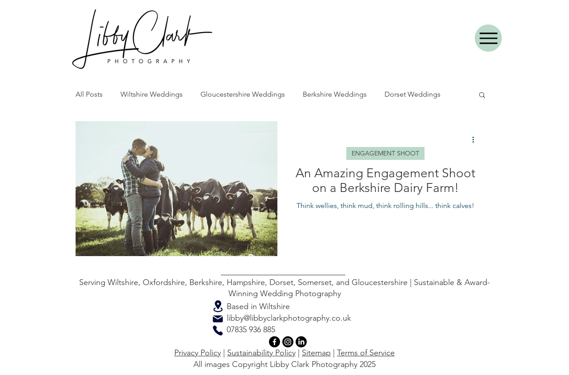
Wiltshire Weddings (151, 94)
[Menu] (488, 38)
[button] (482, 95)
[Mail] (218, 319)
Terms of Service (366, 353)
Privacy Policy (197, 353)
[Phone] (218, 330)
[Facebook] (274, 341)
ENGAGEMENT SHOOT (385, 153)
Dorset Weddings (413, 94)
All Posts (89, 94)
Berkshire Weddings (335, 94)
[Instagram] (287, 341)
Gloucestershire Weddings (242, 94)
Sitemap (316, 353)
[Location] (218, 306)
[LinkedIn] (301, 341)
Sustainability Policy (261, 353)
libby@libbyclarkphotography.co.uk (289, 318)
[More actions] (476, 139)
